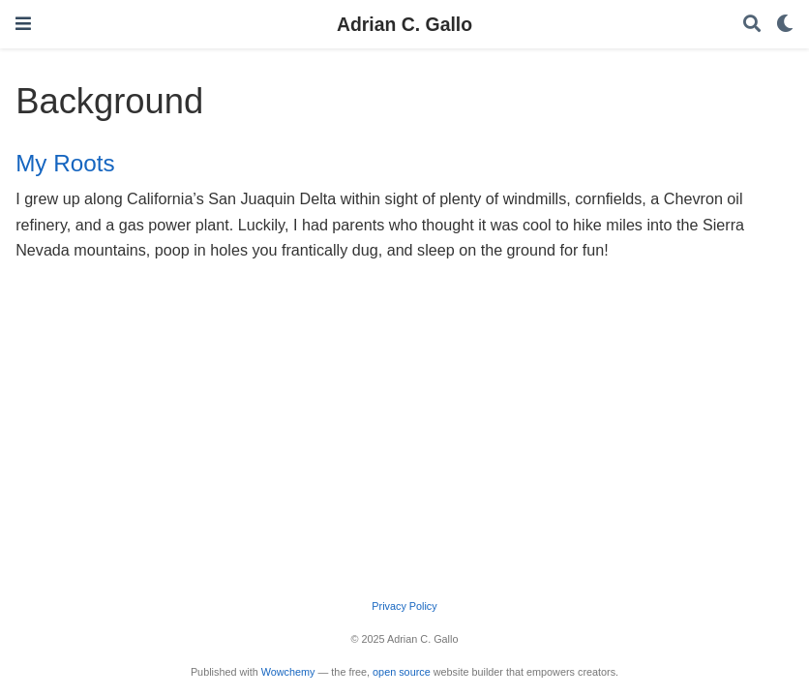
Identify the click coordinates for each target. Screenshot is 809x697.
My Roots (64, 163)
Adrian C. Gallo (404, 24)
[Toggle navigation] (23, 24)
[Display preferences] (785, 25)
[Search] (752, 25)
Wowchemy (288, 672)
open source (402, 672)
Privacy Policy (404, 606)
